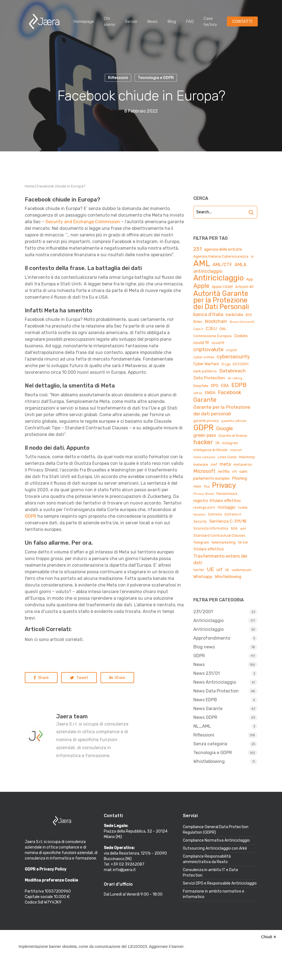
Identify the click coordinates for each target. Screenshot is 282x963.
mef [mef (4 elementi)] (214, 465)
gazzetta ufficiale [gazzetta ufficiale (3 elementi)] (233, 421)
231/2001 (203, 611)
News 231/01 (206, 673)
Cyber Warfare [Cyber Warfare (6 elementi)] (206, 364)
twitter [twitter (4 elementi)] (198, 570)
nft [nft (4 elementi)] (234, 472)
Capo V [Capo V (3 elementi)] (198, 329)
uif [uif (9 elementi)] (219, 569)
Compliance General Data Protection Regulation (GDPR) (215, 830)
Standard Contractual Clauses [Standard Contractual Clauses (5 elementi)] (219, 535)
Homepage (83, 21)
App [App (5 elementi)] (249, 279)
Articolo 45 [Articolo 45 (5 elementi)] (244, 287)
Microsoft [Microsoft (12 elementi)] (204, 471)
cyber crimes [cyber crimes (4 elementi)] (203, 357)
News (152, 21)
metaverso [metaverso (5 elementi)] (243, 464)
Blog (171, 21)
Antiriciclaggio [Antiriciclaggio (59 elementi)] (218, 278)
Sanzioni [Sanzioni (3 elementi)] (199, 514)
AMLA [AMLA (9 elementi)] (240, 264)
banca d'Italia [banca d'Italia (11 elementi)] (208, 314)
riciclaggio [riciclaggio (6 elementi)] (226, 507)
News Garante (208, 708)
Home (30, 186)
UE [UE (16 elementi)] (210, 569)
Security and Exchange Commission (82, 221)
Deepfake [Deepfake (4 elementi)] (200, 386)
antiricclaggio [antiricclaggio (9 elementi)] (207, 271)
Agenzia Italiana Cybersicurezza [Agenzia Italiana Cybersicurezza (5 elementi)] (220, 256)
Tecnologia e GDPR (212, 752)
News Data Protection (216, 691)
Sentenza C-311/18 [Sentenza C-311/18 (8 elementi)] (227, 521)
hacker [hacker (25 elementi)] (203, 442)
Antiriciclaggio (208, 620)
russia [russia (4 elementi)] (242, 507)
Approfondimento (211, 638)
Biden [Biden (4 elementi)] (197, 322)
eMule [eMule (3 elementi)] (197, 393)
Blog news (204, 647)
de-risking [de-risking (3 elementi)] (234, 378)
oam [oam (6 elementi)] (243, 471)
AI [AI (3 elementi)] (252, 256)
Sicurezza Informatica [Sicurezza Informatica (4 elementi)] (210, 528)
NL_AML (202, 726)
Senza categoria (210, 743)
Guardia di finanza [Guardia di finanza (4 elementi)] (232, 436)
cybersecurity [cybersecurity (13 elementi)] (233, 357)
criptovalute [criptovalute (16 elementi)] (208, 349)
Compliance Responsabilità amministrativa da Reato (207, 859)
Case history (210, 21)
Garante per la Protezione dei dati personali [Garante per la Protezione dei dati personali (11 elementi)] (221, 410)
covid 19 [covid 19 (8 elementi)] (201, 342)
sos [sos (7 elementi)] (234, 528)
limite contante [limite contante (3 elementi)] (204, 457)
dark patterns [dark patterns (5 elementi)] (205, 371)
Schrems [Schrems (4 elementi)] (215, 514)
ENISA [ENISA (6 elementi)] (210, 393)
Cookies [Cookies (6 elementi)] (241, 336)
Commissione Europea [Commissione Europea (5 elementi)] (212, 336)
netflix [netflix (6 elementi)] (224, 471)
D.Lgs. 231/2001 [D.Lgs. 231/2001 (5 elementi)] (234, 364)
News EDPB (205, 699)
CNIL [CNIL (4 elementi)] (222, 329)
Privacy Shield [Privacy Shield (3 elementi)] (203, 494)
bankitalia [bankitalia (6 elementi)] (234, 314)
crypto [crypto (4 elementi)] (231, 350)
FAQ (190, 21)
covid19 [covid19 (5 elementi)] (218, 343)
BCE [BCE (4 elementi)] (249, 315)
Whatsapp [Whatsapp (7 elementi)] (202, 576)
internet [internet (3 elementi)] (236, 450)
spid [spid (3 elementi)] (243, 528)
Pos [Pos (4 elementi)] (207, 487)
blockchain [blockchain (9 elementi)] (216, 321)
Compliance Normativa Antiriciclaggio (216, 840)
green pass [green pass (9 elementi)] (204, 435)
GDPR (30, 516)
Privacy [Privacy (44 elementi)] (224, 485)
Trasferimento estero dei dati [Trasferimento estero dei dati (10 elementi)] (220, 559)
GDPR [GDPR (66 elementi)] (203, 427)
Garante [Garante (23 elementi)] (204, 400)
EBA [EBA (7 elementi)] (225, 385)
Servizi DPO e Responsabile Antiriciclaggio (220, 883)
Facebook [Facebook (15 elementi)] (229, 392)
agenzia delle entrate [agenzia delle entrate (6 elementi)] (223, 249)
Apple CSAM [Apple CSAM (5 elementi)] (222, 287)
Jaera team (72, 716)
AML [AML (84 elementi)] (201, 263)
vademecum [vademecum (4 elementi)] (241, 570)
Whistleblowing (209, 761)
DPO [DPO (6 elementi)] (214, 385)
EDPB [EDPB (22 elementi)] (238, 385)
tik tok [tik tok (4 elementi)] (243, 542)
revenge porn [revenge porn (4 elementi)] (204, 507)
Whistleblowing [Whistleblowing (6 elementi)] (228, 576)
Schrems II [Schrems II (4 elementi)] (232, 514)
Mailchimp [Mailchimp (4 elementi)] (247, 457)
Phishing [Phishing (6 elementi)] (239, 478)
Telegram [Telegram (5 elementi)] (201, 542)
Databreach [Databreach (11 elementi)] (232, 370)
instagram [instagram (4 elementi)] (230, 443)
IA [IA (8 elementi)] (217, 442)
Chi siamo (109, 21)
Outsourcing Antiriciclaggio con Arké (215, 848)
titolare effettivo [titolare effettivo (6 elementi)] (208, 549)
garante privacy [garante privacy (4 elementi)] (206, 421)
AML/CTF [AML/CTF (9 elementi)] (222, 264)
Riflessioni (203, 735)
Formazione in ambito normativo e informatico (213, 894)
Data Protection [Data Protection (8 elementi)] (209, 377)
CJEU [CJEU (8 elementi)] (211, 328)
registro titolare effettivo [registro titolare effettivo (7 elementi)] (217, 500)
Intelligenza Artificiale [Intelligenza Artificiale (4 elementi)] (210, 450)
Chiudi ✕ (268, 937)
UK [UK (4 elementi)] (227, 570)
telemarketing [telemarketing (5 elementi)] (223, 542)
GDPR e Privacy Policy (45, 869)
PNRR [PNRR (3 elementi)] (197, 487)
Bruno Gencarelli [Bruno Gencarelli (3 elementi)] (242, 322)
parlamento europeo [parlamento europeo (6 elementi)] (211, 478)
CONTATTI (242, 21)
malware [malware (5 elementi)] (200, 464)
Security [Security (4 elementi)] (200, 521)
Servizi (131, 21)
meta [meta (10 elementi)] (225, 464)
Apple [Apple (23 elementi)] (201, 286)
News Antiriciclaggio (214, 682)
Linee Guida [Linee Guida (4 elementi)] (227, 457)
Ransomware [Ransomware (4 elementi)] (226, 494)
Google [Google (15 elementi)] (224, 428)
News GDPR (205, 717)
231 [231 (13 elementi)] (197, 249)
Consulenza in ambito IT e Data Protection (210, 872)
